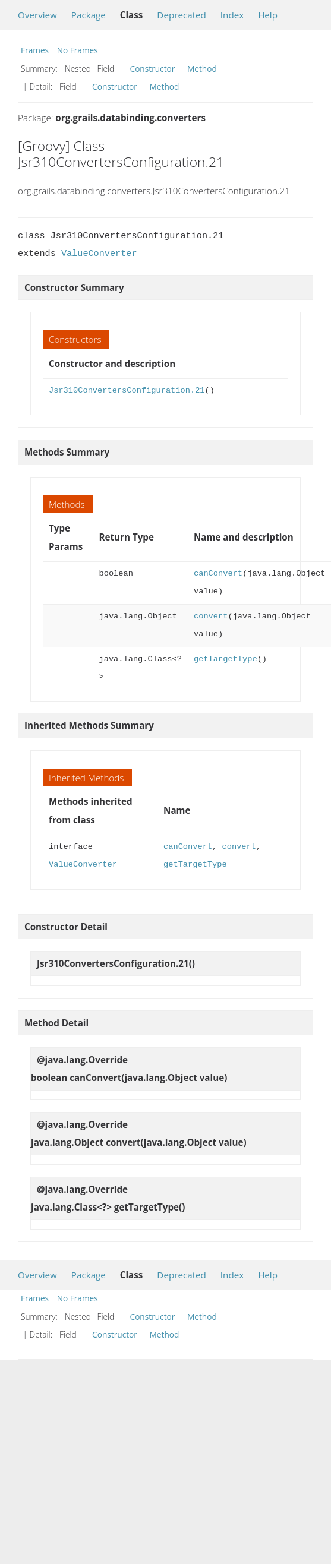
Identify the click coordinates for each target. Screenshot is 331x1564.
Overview (37, 15)
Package (88, 15)
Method (202, 68)
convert (211, 616)
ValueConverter (99, 254)
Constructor (152, 68)
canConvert (218, 573)
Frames (35, 50)
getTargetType (225, 659)
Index (232, 15)
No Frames (77, 50)
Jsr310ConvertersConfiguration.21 (127, 390)
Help (268, 15)
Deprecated (181, 15)
